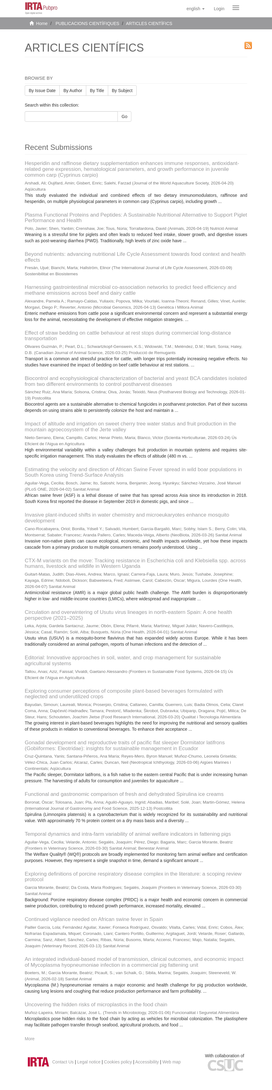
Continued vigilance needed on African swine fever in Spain (94, 919)
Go (124, 116)
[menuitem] (219, 8)
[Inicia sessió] (219, 8)
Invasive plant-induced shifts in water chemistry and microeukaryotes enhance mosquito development (127, 518)
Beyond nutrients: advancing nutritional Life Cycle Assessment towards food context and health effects (135, 257)
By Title (97, 90)
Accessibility (147, 1061)
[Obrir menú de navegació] (236, 7)
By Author (72, 90)
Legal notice (89, 1061)
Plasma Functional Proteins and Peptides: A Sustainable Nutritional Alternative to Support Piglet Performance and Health (136, 218)
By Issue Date (42, 90)
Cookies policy (118, 1061)
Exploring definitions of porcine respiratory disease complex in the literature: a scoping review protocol (133, 877)
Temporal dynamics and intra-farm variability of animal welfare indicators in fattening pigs (128, 834)
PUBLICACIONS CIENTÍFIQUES (87, 23)
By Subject (122, 90)
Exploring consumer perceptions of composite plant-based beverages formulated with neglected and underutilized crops (124, 694)
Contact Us (63, 1061)
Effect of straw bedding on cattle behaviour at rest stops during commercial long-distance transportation (128, 336)
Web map (171, 1061)
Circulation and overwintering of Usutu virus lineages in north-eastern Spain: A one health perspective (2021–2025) (128, 615)
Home (42, 23)
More (30, 1038)
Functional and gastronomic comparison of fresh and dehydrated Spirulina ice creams (124, 794)
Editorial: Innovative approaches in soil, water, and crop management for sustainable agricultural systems (123, 660)
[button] (195, 8)
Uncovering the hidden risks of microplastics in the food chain (96, 1005)
